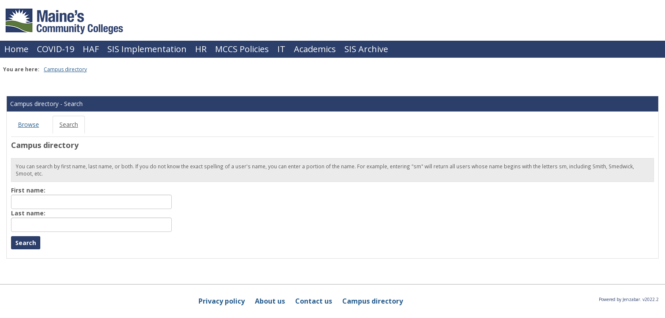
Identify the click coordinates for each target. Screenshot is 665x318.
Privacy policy (221, 301)
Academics (315, 49)
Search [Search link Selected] (68, 124)
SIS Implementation (147, 49)
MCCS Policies (242, 49)
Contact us (313, 301)
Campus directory (65, 69)
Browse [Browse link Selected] (28, 124)
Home (16, 49)
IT (281, 49)
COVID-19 (55, 49)
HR (201, 49)
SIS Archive (366, 49)
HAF (91, 49)
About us (270, 301)
